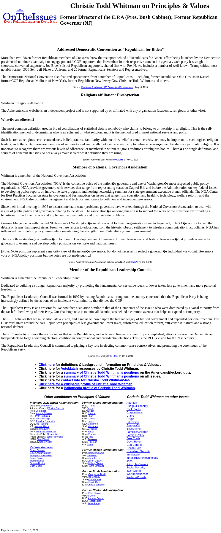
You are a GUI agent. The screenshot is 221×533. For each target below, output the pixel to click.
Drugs (130, 418)
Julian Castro (95, 460)
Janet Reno (93, 503)
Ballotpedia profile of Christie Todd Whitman (99, 388)
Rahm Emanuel (96, 466)
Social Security (135, 467)
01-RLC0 (113, 356)
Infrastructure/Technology (142, 457)
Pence (90, 408)
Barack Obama (96, 453)
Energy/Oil (133, 425)
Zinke (90, 444)
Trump (91, 405)
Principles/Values (137, 464)
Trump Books (37, 460)
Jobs (129, 461)
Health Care (133, 448)
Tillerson (92, 442)
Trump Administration (41, 455)
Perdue (93, 429)
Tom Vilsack (43, 439)
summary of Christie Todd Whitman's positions (101, 372)
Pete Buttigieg (42, 416)
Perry (91, 431)
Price (90, 436)
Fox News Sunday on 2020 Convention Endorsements (107, 87)
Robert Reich (94, 501)
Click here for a (51, 384)
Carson (92, 413)
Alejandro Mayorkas (46, 431)
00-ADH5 (118, 160)
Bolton (91, 410)
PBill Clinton (94, 493)
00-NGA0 (133, 262)
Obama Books (37, 463)
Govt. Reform (134, 441)
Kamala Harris (42, 426)
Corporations (134, 412)
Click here (47, 364)
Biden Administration (40, 453)
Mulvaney (93, 426)
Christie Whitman (96, 484)
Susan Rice (53, 434)
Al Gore (91, 495)
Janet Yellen (46, 442)
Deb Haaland (41, 423)
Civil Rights (133, 409)
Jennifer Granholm (45, 421)
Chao (90, 416)
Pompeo (92, 434)
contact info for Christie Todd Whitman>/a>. (96, 380)
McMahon (93, 423)
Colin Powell (94, 479)
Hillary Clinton (95, 463)
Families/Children (137, 431)
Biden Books (36, 458)
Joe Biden (41, 410)
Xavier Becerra (56, 408)
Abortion (131, 402)
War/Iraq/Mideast (137, 474)
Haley (91, 421)
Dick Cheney (93, 477)
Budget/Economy (137, 406)
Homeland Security (138, 451)
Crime (130, 415)
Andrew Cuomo (96, 498)
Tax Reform (133, 470)
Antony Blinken (44, 413)
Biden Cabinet (37, 450)
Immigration (133, 454)
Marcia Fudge (43, 418)
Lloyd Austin (45, 405)
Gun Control (134, 444)
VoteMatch (69, 368)
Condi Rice (94, 482)
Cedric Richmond (54, 436)
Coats (92, 418)
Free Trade (133, 438)
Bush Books (36, 466)
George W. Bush (96, 474)
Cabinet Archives (41, 447)
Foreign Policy (135, 435)
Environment (134, 428)
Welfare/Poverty (136, 477)
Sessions (92, 439)
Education (132, 422)
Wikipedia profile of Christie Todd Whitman (98, 384)
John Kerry (44, 429)
